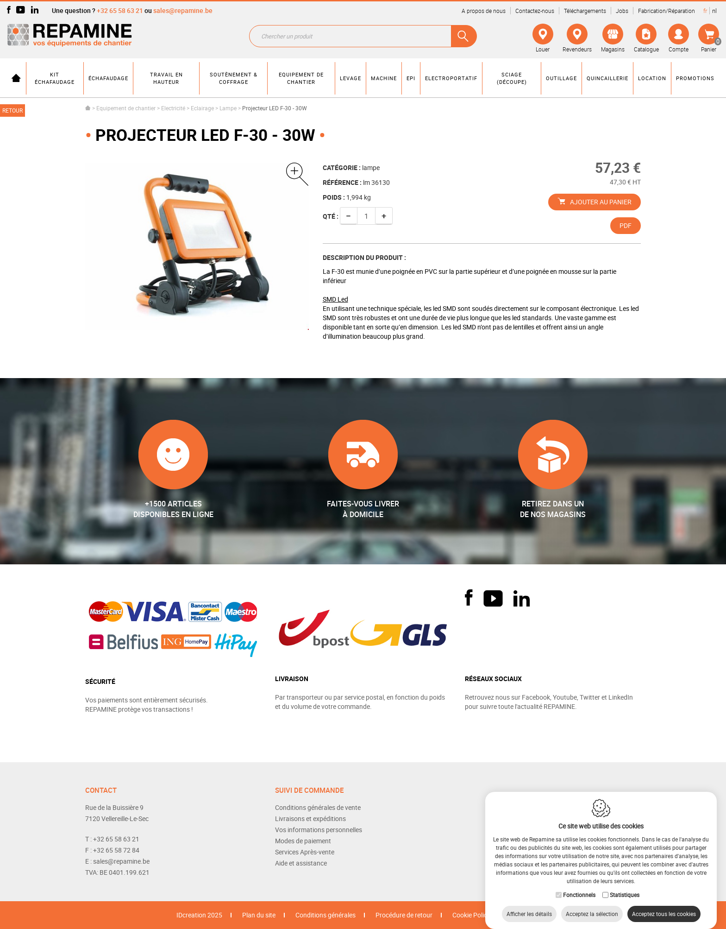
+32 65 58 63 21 (120, 10)
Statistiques (624, 885)
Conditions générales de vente (318, 807)
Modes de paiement (303, 840)
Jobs (622, 10)
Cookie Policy (471, 914)
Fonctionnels (579, 885)
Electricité (173, 108)
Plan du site (258, 914)
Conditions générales (325, 914)
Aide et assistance (301, 863)
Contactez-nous (534, 10)
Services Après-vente (304, 851)
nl (714, 10)
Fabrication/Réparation (666, 10)
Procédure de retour (404, 914)
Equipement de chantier (126, 108)
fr (705, 10)
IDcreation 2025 (199, 914)
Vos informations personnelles (318, 829)
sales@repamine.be (183, 10)
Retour (12, 110)
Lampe (228, 108)
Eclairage (202, 108)
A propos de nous (484, 10)
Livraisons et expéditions (310, 818)
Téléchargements (585, 10)
